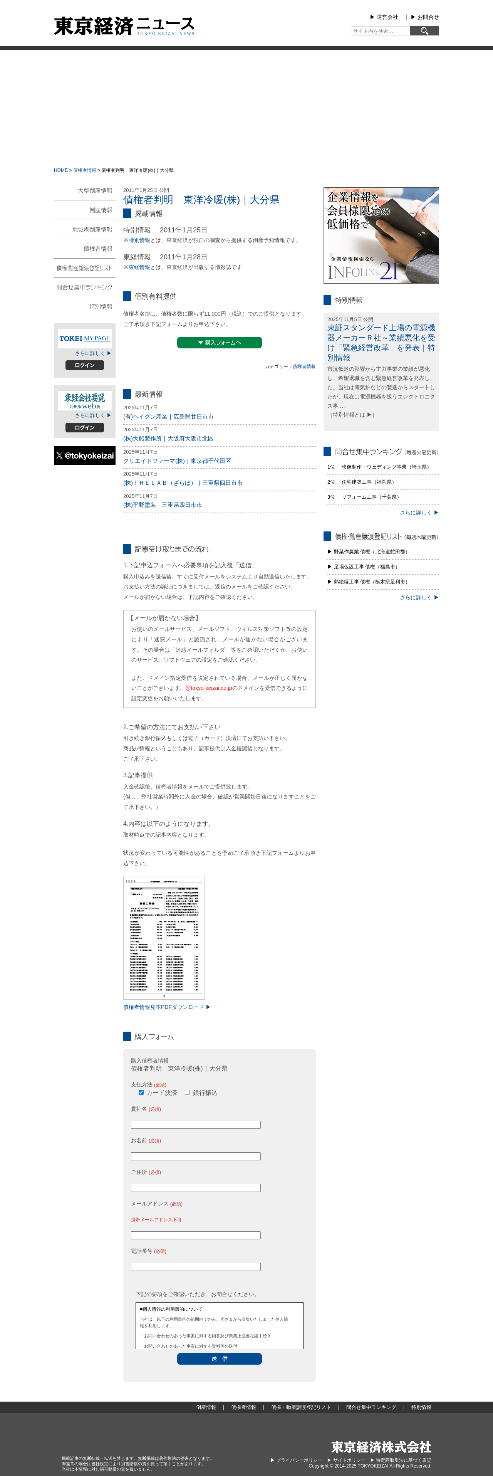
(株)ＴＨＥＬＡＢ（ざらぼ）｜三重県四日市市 (183, 482)
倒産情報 (85, 209)
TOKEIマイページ (85, 338)
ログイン (84, 365)
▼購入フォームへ (219, 342)
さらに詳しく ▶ (93, 353)
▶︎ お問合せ (425, 17)
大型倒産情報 (85, 193)
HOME (61, 170)
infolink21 (381, 235)
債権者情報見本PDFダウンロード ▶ (167, 1007)
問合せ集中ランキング (85, 286)
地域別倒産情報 (85, 229)
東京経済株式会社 (381, 1447)
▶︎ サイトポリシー (346, 1460)
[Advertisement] (246, 108)
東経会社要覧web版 (85, 400)
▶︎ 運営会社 (384, 17)
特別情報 (139, 240)
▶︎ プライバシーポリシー (296, 1460)
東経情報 (139, 267)
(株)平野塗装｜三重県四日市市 (162, 504)
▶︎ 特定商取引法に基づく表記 (400, 1460)
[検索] (424, 30)
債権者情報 (84, 170)
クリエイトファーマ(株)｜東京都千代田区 (177, 460)
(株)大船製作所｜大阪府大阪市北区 (168, 438)
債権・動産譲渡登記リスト (85, 267)
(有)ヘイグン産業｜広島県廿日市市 (168, 416)
